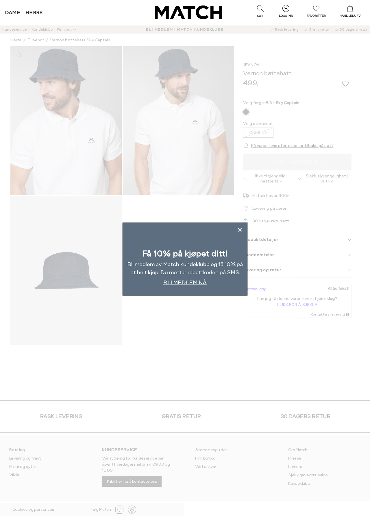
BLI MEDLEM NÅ (185, 282)
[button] (260, 12)
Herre (34, 13)
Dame (13, 13)
